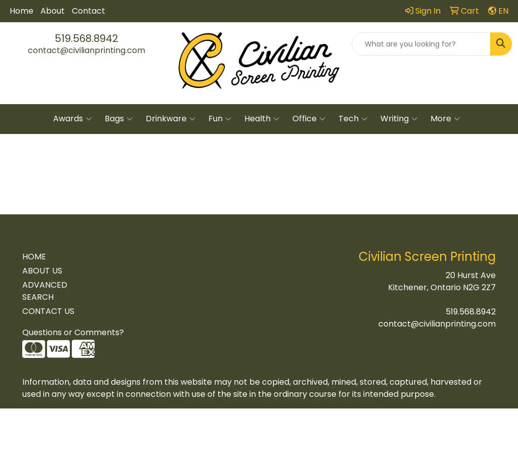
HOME (34, 256)
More (445, 119)
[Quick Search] (421, 44)
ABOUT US (42, 271)
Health (261, 119)
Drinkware (170, 119)
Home (21, 11)
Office (308, 119)
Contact (88, 11)
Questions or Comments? (73, 332)
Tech (352, 119)
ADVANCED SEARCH (44, 291)
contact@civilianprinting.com (86, 50)
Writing (398, 119)
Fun (219, 119)
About (52, 11)
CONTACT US (48, 311)
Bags (119, 119)
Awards (72, 119)
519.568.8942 (86, 38)
